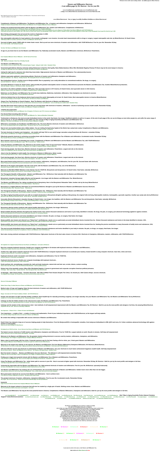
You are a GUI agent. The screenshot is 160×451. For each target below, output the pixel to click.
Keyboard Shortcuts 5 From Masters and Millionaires (12, 257)
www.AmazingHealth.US (10, 395)
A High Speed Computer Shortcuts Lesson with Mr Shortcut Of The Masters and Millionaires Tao (22, 248)
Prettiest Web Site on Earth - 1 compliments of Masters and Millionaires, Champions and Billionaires (23, 106)
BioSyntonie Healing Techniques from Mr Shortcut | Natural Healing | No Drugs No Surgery (21, 171)
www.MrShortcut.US (81, 396)
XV (97, 439)
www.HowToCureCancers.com (31, 396)
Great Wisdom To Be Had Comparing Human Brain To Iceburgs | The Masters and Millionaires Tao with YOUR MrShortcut (28, 302)
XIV (85, 439)
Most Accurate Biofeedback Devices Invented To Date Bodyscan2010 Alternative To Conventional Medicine (24, 213)
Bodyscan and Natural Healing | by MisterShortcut (12, 325)
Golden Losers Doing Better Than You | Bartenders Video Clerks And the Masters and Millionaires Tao (23, 150)
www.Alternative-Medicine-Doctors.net (104, 398)
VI (104, 426)
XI (100, 433)
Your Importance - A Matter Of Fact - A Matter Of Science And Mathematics (17, 310)
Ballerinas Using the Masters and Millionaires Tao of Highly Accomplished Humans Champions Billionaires (24, 90)
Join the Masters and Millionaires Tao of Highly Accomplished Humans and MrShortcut (20, 133)
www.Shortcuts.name (61, 398)
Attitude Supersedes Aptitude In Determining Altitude (12, 73)
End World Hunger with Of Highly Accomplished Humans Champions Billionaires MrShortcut (21, 337)
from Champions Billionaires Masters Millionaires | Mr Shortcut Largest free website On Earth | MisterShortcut (25, 341)
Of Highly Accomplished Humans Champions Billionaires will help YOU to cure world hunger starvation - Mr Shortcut (27, 129)
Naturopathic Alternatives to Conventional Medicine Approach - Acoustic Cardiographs (20, 35)
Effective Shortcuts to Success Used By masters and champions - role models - (18, 333)
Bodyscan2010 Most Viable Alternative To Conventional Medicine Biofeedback (18, 217)
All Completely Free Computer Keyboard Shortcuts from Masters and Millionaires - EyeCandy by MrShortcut (25, 244)
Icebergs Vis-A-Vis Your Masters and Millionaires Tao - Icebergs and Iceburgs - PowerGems (21, 298)
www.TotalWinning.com (112, 395)
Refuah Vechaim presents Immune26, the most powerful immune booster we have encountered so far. (23, 162)
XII (63, 439)
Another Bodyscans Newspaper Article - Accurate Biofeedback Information (17, 94)
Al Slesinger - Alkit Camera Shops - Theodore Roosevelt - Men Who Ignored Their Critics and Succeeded (24, 269)
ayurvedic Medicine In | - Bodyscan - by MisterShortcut (13, 81)
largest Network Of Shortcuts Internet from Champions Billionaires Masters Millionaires (20, 383)
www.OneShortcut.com (50, 398)
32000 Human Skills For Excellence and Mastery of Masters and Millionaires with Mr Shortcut (21, 39)
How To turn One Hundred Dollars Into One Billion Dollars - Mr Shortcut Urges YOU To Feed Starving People (25, 125)
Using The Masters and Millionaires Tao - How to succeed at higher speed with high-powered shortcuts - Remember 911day (27, 358)
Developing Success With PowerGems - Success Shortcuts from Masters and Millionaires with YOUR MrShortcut (25, 329)
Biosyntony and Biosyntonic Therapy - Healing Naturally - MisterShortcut (17, 175)
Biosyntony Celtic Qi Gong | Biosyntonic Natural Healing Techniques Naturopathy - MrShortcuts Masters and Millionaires (27, 192)
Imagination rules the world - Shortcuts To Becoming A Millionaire (15, 306)
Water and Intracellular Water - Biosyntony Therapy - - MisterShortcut (16, 188)
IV (84, 426)
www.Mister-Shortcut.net (118, 396)
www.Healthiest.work (55, 395)
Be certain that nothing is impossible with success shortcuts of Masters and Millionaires (20, 314)
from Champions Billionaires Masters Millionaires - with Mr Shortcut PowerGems (19, 56)
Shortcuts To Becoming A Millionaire (9, 281)
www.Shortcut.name (34, 395)
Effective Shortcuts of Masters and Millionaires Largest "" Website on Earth (22, 141)
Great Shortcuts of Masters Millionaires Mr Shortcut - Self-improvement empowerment (20, 375)
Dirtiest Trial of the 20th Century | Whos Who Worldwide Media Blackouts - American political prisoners (24, 265)
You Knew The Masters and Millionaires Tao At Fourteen (13, 47)
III (74, 426)
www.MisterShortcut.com (106, 396)
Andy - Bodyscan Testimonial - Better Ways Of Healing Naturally (15, 60)
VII (60, 433)
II (64, 426)
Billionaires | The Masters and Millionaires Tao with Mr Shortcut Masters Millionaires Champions (22, 121)
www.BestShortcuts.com (67, 395)
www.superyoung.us (142, 396)
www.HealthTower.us (152, 396)
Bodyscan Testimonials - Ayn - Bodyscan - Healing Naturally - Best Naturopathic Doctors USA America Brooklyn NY (26, 77)
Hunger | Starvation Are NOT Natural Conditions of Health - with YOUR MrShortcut (19, 293)
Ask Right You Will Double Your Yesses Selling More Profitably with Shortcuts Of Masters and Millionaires (24, 69)
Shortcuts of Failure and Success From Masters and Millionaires (15, 289)
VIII (71, 433)
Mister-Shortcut (82, 450)
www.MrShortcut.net (57, 396)
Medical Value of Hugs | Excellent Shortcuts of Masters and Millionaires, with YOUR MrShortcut (22, 285)
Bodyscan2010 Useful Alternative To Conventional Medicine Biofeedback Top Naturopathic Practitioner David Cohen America (28, 221)
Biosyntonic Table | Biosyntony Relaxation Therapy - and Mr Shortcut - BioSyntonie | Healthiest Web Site (24, 196)
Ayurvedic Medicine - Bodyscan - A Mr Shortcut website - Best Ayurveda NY (17, 86)
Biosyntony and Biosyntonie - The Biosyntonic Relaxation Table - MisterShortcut (18, 179)
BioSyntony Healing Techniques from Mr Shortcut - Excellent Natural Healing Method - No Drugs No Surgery (25, 200)
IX (80, 433)
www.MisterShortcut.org (45, 396)
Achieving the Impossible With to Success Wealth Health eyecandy (15, 362)
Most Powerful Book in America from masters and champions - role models (17, 387)
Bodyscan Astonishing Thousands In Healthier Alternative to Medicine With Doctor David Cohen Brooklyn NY (25, 208)
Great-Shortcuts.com (88, 395)
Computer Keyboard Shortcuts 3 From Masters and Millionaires (15, 253)
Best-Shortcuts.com (78, 395)
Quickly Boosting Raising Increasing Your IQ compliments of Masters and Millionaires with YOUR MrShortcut (25, 229)
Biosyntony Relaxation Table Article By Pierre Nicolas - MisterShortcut (16, 204)
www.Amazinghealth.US (23, 395)
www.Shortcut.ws (44, 395)
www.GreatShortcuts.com (99, 395)
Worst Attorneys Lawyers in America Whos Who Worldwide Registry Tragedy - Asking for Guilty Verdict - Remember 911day (28, 65)
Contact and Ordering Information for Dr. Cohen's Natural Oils (15, 261)
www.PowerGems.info (131, 396)
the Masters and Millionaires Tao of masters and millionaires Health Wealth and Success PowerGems (23, 366)
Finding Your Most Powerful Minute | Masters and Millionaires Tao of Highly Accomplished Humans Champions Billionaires (28, 354)
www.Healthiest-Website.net (75, 398)
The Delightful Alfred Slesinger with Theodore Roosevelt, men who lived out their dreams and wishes (23, 274)
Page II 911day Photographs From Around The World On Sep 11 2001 (100, 31)
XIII (74, 439)
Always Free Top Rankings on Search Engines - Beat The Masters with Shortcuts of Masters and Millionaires (24, 98)
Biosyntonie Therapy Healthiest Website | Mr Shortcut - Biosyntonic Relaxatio (18, 167)
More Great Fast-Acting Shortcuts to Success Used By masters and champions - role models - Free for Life (24, 158)
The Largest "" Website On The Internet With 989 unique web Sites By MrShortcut (24, 379)
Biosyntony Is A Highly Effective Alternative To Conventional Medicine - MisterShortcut (20, 183)
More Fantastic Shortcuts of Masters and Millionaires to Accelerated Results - (18, 137)
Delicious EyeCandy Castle (89, 398)
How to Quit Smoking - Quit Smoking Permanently (12, 43)
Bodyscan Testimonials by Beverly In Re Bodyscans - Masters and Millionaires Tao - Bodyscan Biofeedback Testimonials (27, 115)
